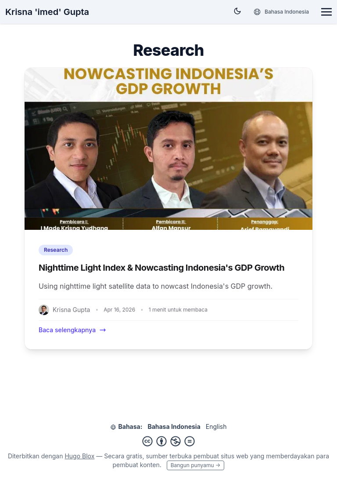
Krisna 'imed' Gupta (47, 12)
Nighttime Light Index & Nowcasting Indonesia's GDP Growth (161, 267)
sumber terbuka (168, 456)
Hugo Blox (79, 456)
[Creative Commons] (168, 441)
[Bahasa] (281, 12)
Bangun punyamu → (196, 465)
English (216, 426)
